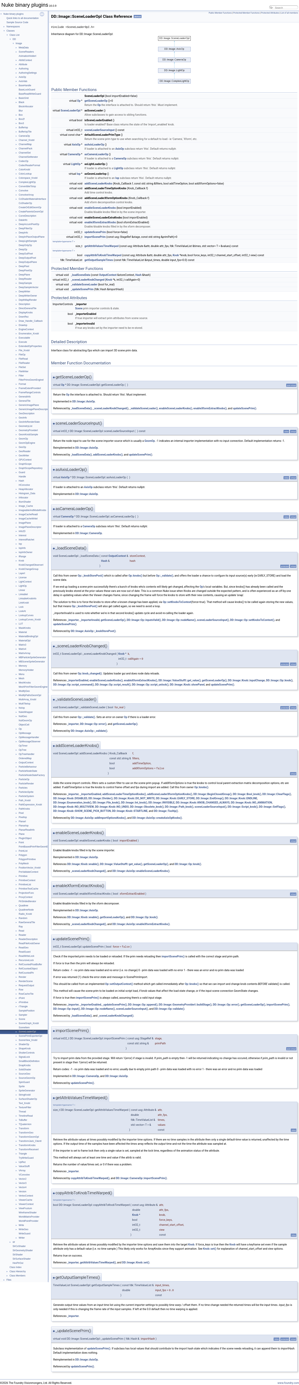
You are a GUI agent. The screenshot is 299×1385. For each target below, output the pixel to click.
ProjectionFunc (26, 893)
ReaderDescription (28, 939)
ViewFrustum (25, 1208)
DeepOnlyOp (25, 245)
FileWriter (23, 371)
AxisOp (22, 77)
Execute (23, 342)
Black (21, 102)
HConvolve (24, 485)
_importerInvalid (89, 619)
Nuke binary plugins (13, 14)
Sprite (22, 1086)
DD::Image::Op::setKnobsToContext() (252, 619)
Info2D (22, 531)
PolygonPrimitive (27, 859)
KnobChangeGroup (28, 569)
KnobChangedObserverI (31, 565)
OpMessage (25, 733)
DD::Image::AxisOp (83, 401)
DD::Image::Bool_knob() (247, 794)
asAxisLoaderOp (94, 144)
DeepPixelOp (25, 270)
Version (22, 1191)
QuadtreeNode (26, 909)
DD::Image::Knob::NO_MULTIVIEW (73, 806)
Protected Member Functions (246, 13)
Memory (23, 665)
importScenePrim (95, 236)
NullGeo (23, 716)
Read (21, 930)
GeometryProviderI (28, 430)
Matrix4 (22, 649)
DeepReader (25, 279)
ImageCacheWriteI (28, 518)
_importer (73, 619)
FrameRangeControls (30, 392)
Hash (21, 480)
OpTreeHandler (26, 754)
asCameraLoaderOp (96, 154)
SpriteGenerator (27, 1090)
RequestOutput (26, 985)
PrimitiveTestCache (28, 888)
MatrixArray (24, 653)
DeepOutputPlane (28, 262)
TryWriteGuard (26, 1158)
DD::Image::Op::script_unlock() (150, 684)
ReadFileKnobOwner (29, 943)
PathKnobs (24, 808)
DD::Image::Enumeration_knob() (72, 802)
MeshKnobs (25, 682)
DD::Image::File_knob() (106, 802)
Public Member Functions (220, 13)
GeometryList (25, 426)
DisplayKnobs (26, 312)
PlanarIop (23, 825)
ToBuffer (23, 1120)
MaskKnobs (25, 628)
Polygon (23, 855)
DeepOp (23, 249)
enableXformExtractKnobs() (210, 408)
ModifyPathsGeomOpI (30, 695)
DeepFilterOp (25, 228)
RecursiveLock (26, 960)
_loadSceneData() (81, 408)
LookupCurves (26, 615)
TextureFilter (25, 1107)
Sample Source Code (17, 22)
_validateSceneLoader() (143, 408)
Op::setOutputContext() (119, 983)
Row (21, 989)
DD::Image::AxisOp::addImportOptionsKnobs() (98, 817)
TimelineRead (26, 1115)
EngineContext (26, 329)
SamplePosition (27, 1010)
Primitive (23, 876)
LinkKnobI (24, 602)
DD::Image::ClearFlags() (276, 794)
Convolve (23, 190)
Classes (10, 30)
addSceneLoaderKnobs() (108, 454)
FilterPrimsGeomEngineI (31, 380)
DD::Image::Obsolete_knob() (147, 806)
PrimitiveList (25, 884)
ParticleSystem (26, 796)
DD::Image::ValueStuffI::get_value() (179, 680)
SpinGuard (24, 1082)
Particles (23, 787)
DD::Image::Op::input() (66, 1008)
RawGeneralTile (27, 922)
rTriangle (23, 1006)
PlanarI (22, 821)
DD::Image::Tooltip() (166, 810)
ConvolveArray (26, 194)
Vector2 (23, 1179)
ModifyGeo (24, 691)
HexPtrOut (18, 1263)
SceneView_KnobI (28, 1040)
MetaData (24, 47)
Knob (21, 560)
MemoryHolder (26, 670)
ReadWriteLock (26, 956)
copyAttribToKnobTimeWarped (102, 255)
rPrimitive (23, 1002)
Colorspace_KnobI (28, 178)
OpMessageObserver (29, 741)
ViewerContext (26, 1204)
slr (14, 1242)
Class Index (16, 1267)
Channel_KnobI (27, 140)
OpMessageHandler (29, 737)
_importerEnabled (77, 680)
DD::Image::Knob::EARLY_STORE (175, 798)
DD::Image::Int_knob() (134, 802)
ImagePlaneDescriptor (30, 527)
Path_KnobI (25, 800)
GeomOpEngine (27, 443)
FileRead (23, 358)
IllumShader (25, 501)
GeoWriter (24, 455)
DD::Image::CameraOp (88, 533)
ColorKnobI (24, 169)
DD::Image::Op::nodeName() (179, 619)
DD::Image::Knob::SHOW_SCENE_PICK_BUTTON (82, 810)
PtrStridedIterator (27, 901)
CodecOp (23, 161)
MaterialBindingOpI (28, 636)
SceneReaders (26, 51)
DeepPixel (24, 266)
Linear (22, 590)
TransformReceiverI (29, 1149)
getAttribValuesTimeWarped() (98, 1262)
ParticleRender (26, 783)
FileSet (22, 367)
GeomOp (23, 438)
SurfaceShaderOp (28, 1099)
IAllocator (23, 497)
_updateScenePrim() (114, 1004)
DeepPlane (24, 274)
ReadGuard (25, 951)
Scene (22, 1019)
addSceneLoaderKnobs (98, 183)
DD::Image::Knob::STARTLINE (129, 810)
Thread (22, 1111)
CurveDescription (27, 215)
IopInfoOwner (25, 552)
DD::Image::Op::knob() (279, 680)
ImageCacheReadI (28, 514)
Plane (22, 834)
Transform (24, 1128)
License (23, 577)
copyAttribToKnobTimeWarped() (90, 1178)
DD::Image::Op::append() (143, 1004)
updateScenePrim (95, 232)
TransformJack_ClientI (30, 1141)
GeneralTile (25, 401)
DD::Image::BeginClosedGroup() (212, 794)
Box (21, 115)
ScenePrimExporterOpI (30, 1036)
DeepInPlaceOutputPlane (31, 237)
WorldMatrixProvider (29, 1216)
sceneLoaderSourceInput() (213, 619)
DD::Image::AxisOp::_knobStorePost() (93, 631)
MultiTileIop (24, 703)
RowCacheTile (26, 994)
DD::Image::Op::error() (93, 723)
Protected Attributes (270, 13)
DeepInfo (23, 232)
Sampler (23, 1015)
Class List (14, 35)
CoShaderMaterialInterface (32, 199)
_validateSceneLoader (84, 284)
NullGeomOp (25, 720)
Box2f (22, 119)
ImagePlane (25, 523)
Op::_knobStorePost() (91, 575)
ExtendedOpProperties (30, 346)
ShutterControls (27, 1052)
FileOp (22, 354)
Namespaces (13, 26)
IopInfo (22, 548)
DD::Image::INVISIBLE (161, 802)
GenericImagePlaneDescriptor (34, 409)
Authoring (23, 68)
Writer (22, 1237)
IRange (22, 556)
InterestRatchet (26, 539)
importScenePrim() (173, 956)
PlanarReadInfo (27, 830)
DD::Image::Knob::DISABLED (70, 798)
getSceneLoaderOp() (113, 619)
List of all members (289, 13)
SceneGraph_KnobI (29, 1023)
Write (21, 1225)
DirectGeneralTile (27, 308)
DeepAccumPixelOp (29, 224)
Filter (21, 375)
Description (24, 304)
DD (14, 39)
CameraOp (24, 136)
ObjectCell (24, 724)
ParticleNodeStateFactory (32, 775)
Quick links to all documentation (22, 18)
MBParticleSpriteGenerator (32, 657)
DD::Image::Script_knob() (243, 806)
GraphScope (25, 464)
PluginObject (25, 838)
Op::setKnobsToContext (177, 602)
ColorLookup (25, 173)
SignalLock (24, 1057)
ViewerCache (25, 1200)
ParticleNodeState (28, 771)
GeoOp (22, 447)
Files (8, 1280)
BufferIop (23, 127)
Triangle (23, 1153)
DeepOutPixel (26, 253)
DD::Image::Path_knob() (179, 806)
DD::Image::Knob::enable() (83, 864)
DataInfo (23, 220)
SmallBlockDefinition (29, 1061)
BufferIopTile (25, 131)
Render (22, 977)
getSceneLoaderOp (95, 100)
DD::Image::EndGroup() (210, 798)
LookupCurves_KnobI (30, 619)
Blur (21, 110)
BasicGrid (24, 98)
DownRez (24, 316)
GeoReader (25, 451)
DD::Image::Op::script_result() (113, 684)
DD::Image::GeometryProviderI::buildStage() (185, 1004)
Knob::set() (209, 1248)
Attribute (23, 64)
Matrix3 (22, 644)
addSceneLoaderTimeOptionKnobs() (124, 794)
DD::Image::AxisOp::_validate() (89, 730)
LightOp (23, 586)
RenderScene (26, 981)
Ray (21, 926)
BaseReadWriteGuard (30, 94)
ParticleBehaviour (28, 766)
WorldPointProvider (28, 1221)
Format (22, 384)
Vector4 (23, 1187)
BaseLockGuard (27, 89)
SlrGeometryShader (23, 1250)
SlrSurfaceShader (22, 1258)
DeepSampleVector (28, 287)
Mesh (21, 678)
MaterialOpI (25, 640)
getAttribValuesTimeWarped (101, 246)
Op (20, 729)
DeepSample (25, 283)
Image (19, 43)
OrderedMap (25, 758)
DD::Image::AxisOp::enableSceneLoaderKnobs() (141, 870)
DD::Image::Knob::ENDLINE (241, 798)
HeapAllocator (26, 489)
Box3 (21, 123)
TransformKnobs (27, 1145)
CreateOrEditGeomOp (30, 207)
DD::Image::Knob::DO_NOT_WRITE (134, 798)
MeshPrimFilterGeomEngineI (33, 687)
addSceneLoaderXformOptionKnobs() (169, 794)
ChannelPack (25, 148)
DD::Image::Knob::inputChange (246, 680)
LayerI (22, 573)
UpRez (22, 1162)
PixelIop (23, 817)
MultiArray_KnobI (27, 699)
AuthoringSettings (28, 72)
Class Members (17, 1275)
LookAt (22, 611)
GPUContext (25, 459)
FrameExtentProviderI (30, 388)
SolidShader (25, 1069)
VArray (22, 1170)
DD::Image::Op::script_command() (73, 684)
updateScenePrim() (244, 408)
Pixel (21, 813)
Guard (22, 472)
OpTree (22, 750)
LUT (21, 623)
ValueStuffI (24, 1166)
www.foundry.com (288, 1382)
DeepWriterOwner (28, 295)
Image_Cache (26, 506)
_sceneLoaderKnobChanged (87, 279)
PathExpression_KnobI (30, 804)
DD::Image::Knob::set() (136, 1262)
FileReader (24, 363)
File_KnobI (24, 350)
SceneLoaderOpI (27, 1031)
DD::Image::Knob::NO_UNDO (112, 806)
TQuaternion (25, 1124)
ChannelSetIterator (28, 157)
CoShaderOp (25, 203)
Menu (21, 674)
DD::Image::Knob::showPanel (187, 684)
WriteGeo (23, 1229)
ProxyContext (25, 897)
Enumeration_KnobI (29, 333)
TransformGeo (26, 1132)
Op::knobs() (135, 575)
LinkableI (23, 594)
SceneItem (24, 1027)
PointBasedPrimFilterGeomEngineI (36, 846)
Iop (20, 544)
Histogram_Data (27, 493)
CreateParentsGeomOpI (31, 211)
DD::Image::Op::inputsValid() (144, 619)
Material (23, 632)
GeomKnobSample (28, 434)
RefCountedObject (28, 968)
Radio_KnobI (25, 914)
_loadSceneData (80, 274)
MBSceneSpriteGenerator (32, 661)
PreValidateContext (28, 872)
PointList (23, 851)
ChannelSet (25, 152)
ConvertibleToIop (27, 186)
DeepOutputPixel (27, 258)
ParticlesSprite (26, 792)
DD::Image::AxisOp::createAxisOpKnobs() (157, 817)
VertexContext (26, 1195)
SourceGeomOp (27, 1078)
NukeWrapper (26, 712)
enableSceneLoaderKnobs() (175, 408)
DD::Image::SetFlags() (272, 806)
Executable (24, 337)
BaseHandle (25, 85)
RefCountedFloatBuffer (30, 964)
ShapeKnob (25, 1048)
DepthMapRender (28, 300)
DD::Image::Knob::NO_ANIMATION (251, 802)
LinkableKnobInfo (27, 598)
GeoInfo (23, 417)
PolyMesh (24, 863)
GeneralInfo (25, 396)
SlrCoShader (19, 1246)
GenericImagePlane (29, 405)
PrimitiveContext (27, 880)
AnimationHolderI (27, 56)
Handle (22, 476)
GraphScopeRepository (31, 468)
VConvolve (24, 1174)
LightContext (25, 581)
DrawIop (23, 325)
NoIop (22, 708)
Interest (22, 535)
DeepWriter (24, 291)
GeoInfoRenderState (29, 422)
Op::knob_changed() (90, 673)
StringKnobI (25, 1094)
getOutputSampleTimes (98, 260)
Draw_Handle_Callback (31, 321)
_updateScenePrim (82, 289)
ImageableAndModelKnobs (32, 510)
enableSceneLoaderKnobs (100, 207)
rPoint (22, 998)
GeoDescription (27, 413)
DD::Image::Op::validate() (169, 1008)
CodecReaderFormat (29, 165)
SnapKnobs (25, 1065)
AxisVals (23, 81)
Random (23, 918)
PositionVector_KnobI (30, 867)
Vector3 (23, 1183)
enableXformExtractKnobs (100, 222)
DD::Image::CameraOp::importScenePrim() (141, 1178)
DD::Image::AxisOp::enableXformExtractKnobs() (141, 924)
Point (21, 842)
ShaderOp (24, 1044)
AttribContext (25, 60)
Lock (21, 607)
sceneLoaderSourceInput (99, 130)
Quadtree (23, 905)
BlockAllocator (26, 106)
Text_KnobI (24, 1103)
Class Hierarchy (18, 1271)
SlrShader (18, 1254)
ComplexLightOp (27, 182)
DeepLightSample (28, 241)
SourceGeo (24, 1073)
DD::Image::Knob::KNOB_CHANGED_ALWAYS (203, 802)
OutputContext (26, 762)
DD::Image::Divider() (100, 798)
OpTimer (23, 745)
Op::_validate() (164, 575)
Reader (22, 935)
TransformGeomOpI (29, 1137)
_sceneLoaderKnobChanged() (110, 408)
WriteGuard (24, 1233)
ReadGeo (23, 947)
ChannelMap (25, 144)
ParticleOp (24, 779)
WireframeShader (28, 1212)
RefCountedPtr (26, 973)
